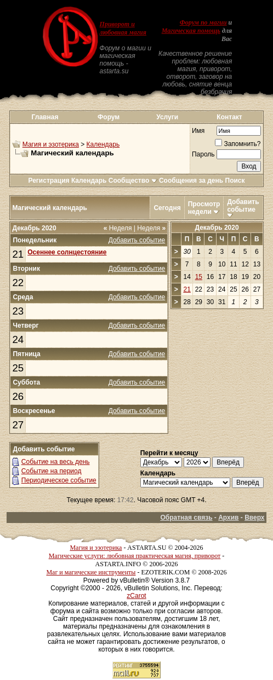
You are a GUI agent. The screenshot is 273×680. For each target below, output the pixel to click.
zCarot (136, 596)
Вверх (254, 517)
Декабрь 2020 (216, 227)
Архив (228, 517)
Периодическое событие (58, 480)
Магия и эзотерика (50, 144)
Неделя (118, 228)
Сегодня (166, 208)
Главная (45, 117)
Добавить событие (243, 205)
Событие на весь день (55, 462)
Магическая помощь (191, 30)
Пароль (203, 154)
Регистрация (48, 180)
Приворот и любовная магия (123, 28)
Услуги (167, 117)
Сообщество (133, 180)
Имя (198, 131)
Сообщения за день (191, 180)
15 (198, 277)
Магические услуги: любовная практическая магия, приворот (135, 556)
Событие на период (51, 471)
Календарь (103, 144)
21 (18, 254)
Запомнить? (237, 144)
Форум (109, 117)
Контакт (229, 117)
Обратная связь (186, 517)
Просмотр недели (204, 208)
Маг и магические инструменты (90, 572)
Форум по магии (203, 22)
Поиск (235, 180)
